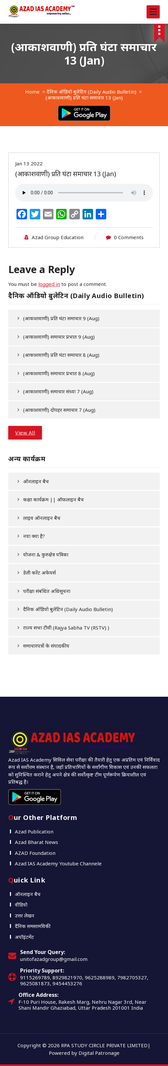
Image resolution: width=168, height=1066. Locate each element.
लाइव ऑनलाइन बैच (41, 518)
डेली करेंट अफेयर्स (39, 572)
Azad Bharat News (36, 842)
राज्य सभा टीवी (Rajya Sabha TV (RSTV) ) (66, 627)
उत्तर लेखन (24, 915)
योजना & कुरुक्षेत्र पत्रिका (45, 554)
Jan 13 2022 (29, 163)
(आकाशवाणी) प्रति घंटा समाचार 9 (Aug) (61, 318)
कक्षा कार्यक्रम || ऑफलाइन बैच (53, 499)
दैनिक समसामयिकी (32, 926)
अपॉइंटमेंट (24, 937)
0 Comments (129, 237)
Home (32, 91)
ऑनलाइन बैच (36, 481)
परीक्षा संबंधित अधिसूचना (46, 591)
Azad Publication (34, 831)
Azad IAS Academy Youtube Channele (58, 863)
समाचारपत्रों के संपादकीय (46, 645)
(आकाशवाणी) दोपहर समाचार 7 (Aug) (59, 410)
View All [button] (25, 432)
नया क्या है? (34, 536)
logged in (49, 284)
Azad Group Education (58, 237)
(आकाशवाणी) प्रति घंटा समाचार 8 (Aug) (61, 354)
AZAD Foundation (35, 853)
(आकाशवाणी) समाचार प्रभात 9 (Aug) (59, 336)
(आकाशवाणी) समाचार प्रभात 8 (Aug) (59, 373)
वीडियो (21, 904)
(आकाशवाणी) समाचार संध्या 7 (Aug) (58, 391)
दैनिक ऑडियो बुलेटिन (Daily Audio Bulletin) (91, 91)
